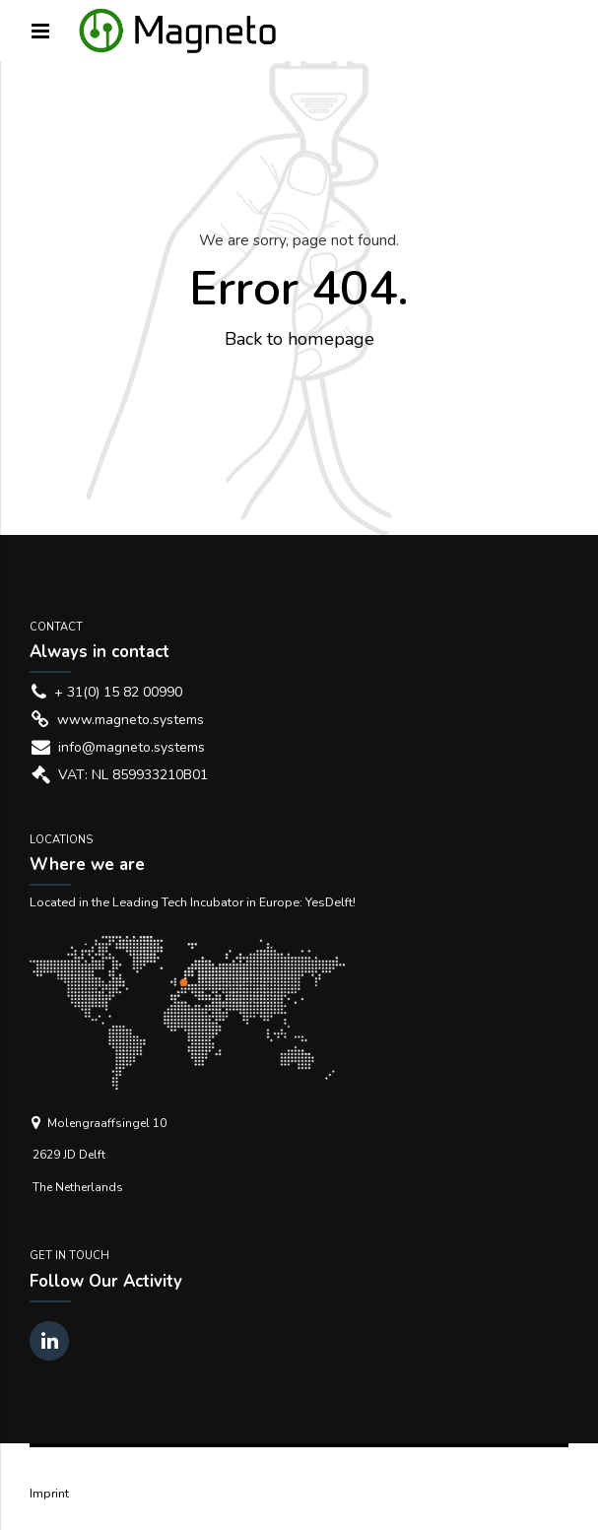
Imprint (49, 1493)
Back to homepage (299, 339)
